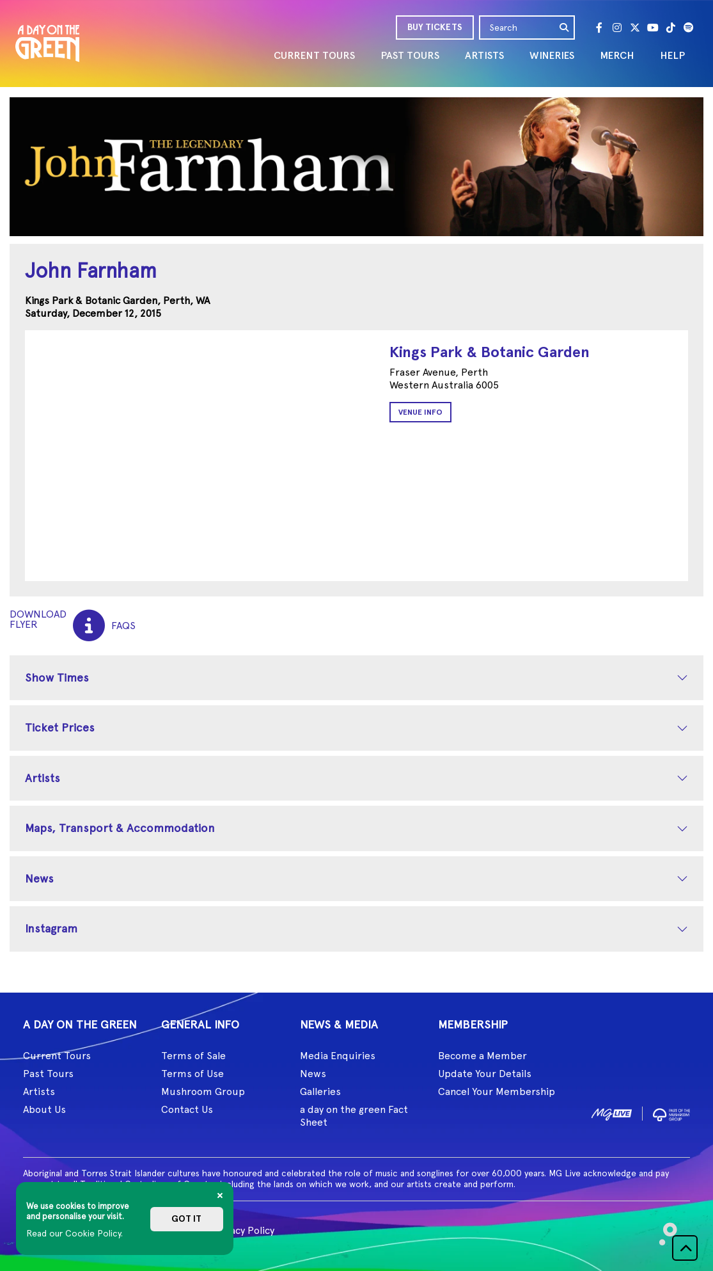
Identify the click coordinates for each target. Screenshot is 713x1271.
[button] (685, 1248)
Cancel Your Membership (496, 1091)
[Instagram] (617, 27)
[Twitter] (635, 27)
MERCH (617, 55)
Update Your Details (484, 1073)
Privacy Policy (243, 1230)
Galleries (320, 1091)
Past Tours (48, 1073)
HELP (672, 55)
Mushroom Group (203, 1091)
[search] (564, 27)
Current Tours (57, 1056)
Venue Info (420, 412)
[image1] (611, 1113)
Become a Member (482, 1056)
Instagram (51, 928)
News (39, 878)
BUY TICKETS (434, 27)
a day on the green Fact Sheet (354, 1115)
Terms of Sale (193, 1056)
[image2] (671, 1113)
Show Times (57, 677)
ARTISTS (484, 55)
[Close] (220, 1195)
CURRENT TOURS (314, 55)
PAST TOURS (409, 55)
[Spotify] (689, 27)
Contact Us (187, 1109)
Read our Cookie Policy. (74, 1233)
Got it (186, 1218)
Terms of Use (192, 1073)
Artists (42, 778)
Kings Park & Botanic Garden (489, 351)
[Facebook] (599, 27)
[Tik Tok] (671, 27)
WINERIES (551, 55)
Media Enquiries (337, 1056)
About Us (44, 1109)
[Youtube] (653, 27)
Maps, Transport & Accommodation (120, 828)
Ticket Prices (60, 727)
